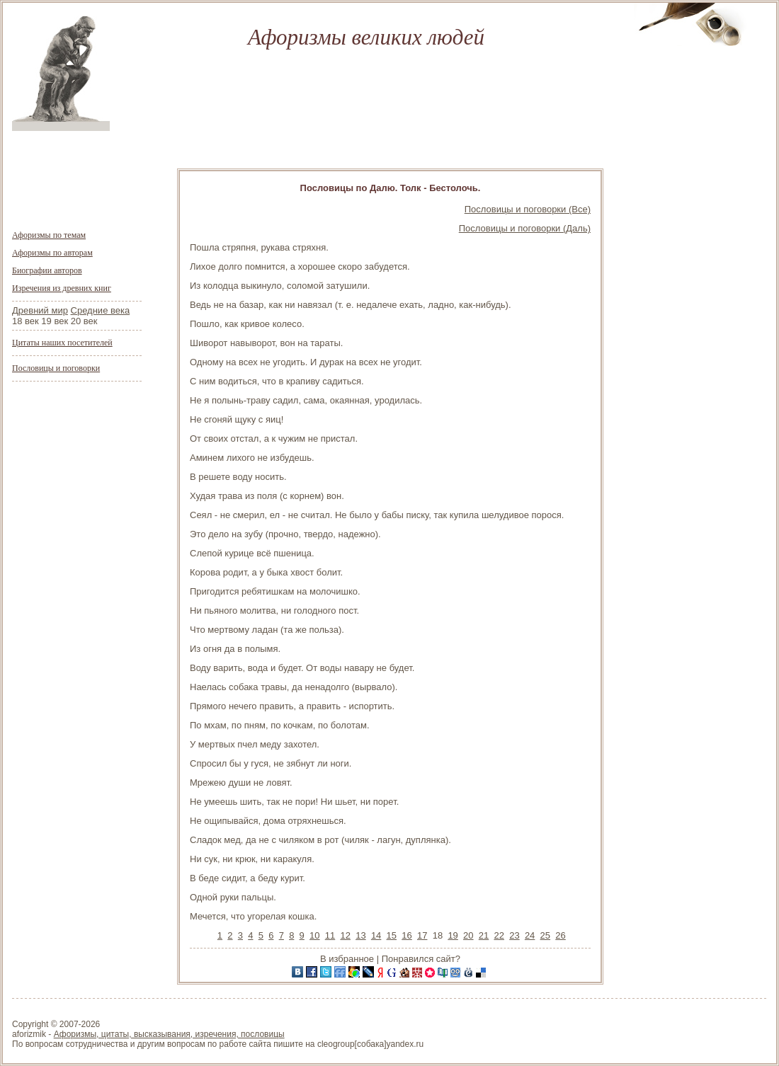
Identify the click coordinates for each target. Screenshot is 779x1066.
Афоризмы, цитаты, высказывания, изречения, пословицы (169, 1034)
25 (545, 935)
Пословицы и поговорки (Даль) (525, 228)
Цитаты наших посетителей (62, 343)
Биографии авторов (47, 270)
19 (452, 935)
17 (422, 935)
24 (530, 935)
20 (468, 935)
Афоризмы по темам (49, 235)
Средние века (100, 310)
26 (560, 935)
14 (376, 935)
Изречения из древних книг (61, 288)
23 (514, 935)
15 (392, 935)
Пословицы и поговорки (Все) (528, 209)
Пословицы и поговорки (56, 368)
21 (484, 935)
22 (499, 935)
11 (330, 935)
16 (406, 935)
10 (314, 935)
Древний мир (40, 310)
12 (345, 935)
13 (360, 935)
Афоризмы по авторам (52, 253)
